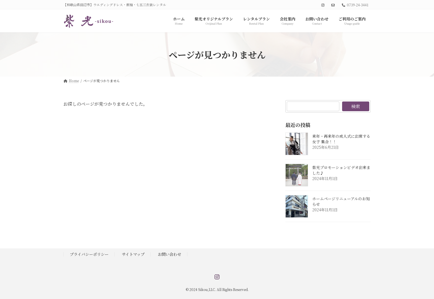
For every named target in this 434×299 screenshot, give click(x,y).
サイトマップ (133, 254)
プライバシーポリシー (89, 254)
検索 (355, 106)
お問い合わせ (169, 254)
